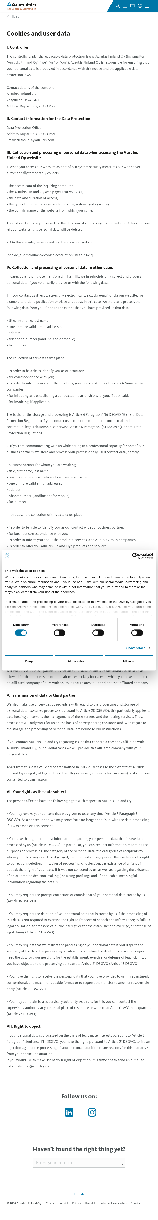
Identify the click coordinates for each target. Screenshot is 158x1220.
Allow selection (79, 661)
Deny (29, 661)
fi (75, 1194)
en (82, 1194)
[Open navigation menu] (147, 5)
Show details (135, 648)
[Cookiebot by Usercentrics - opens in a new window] (135, 556)
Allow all (129, 661)
